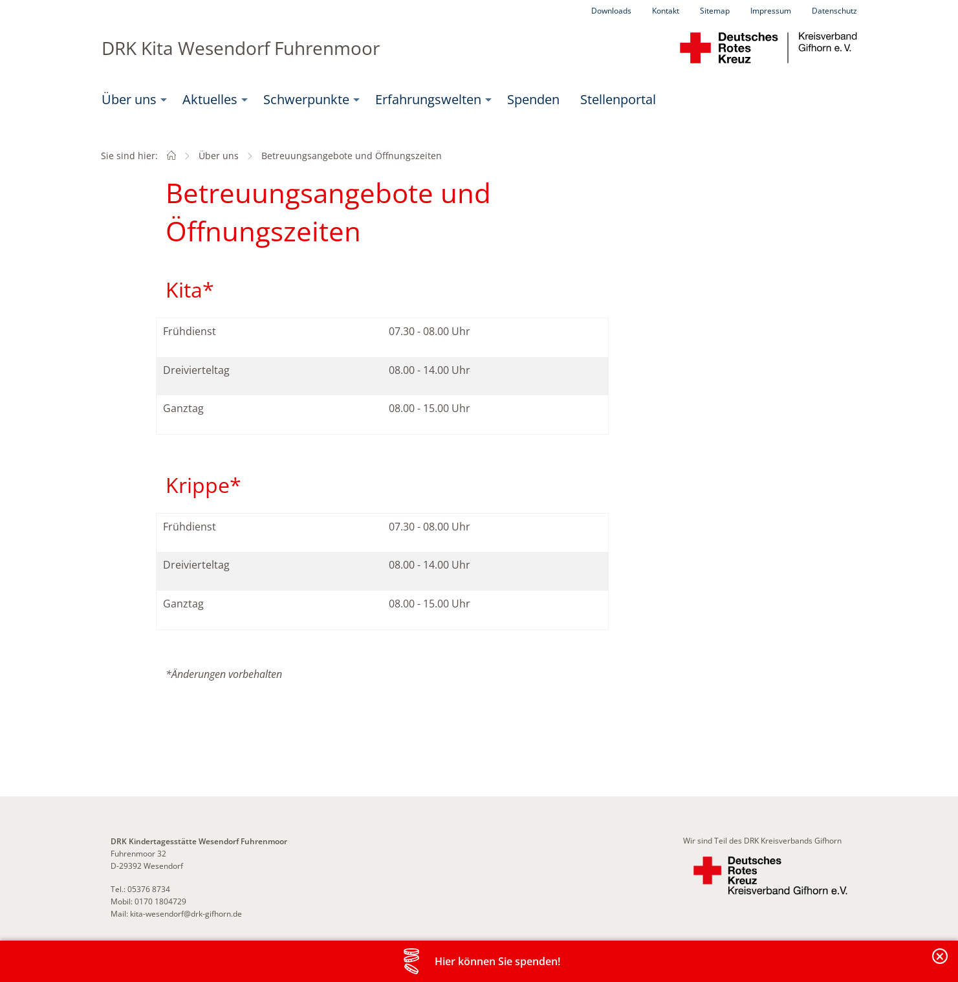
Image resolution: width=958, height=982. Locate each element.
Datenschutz (834, 10)
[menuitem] (131, 99)
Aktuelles (209, 99)
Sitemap (715, 10)
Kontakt (665, 10)
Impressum (770, 10)
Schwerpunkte (306, 99)
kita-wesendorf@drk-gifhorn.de (186, 913)
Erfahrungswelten (428, 99)
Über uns (129, 99)
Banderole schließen (940, 963)
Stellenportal (618, 99)
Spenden (533, 99)
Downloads (611, 10)
